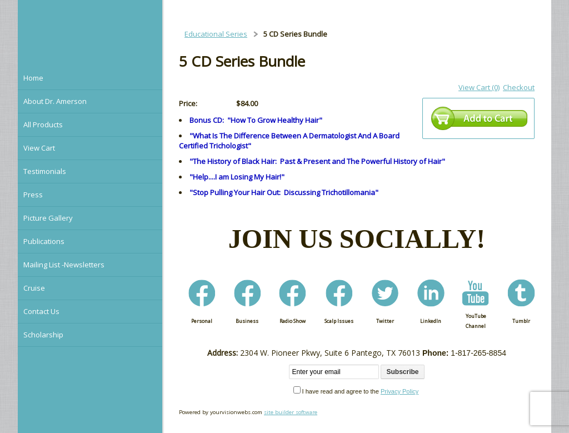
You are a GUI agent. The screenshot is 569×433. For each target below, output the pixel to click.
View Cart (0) (479, 87)
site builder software (290, 412)
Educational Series (215, 34)
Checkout (519, 87)
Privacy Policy (399, 391)
